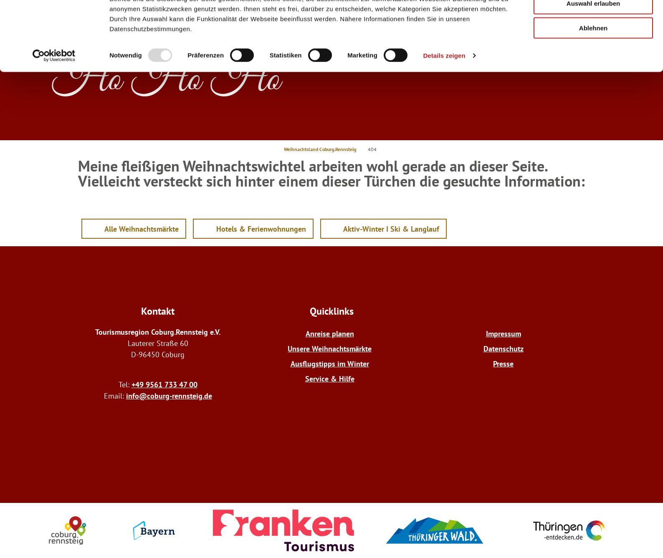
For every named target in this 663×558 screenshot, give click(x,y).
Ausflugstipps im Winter (330, 364)
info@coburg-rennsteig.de (169, 396)
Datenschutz (503, 348)
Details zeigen (444, 97)
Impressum (503, 333)
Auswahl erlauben (593, 45)
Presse (503, 364)
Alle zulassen (593, 20)
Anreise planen (330, 333)
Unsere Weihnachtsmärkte (330, 348)
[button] (134, 229)
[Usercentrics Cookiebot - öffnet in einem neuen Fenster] (54, 97)
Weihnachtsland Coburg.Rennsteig (320, 149)
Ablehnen (593, 69)
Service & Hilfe (329, 379)
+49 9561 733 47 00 (164, 384)
